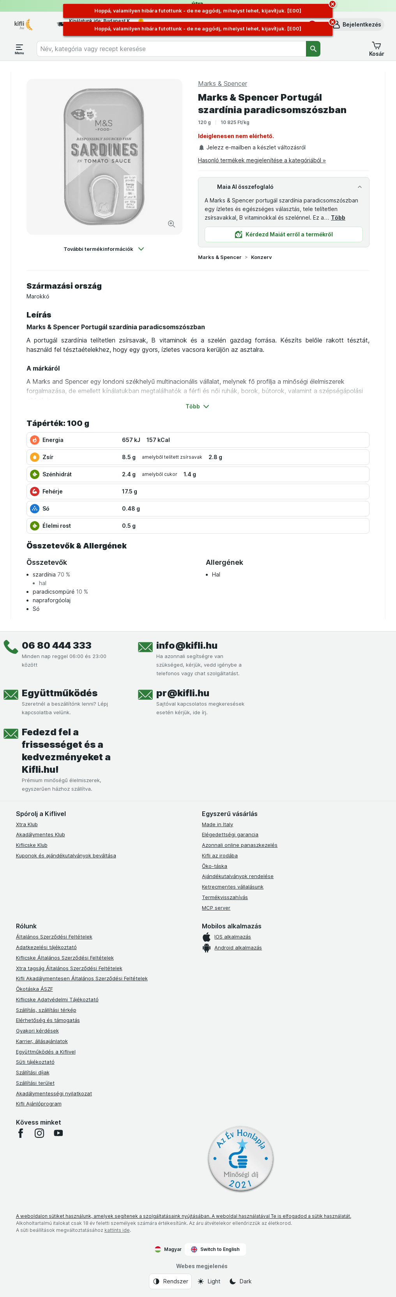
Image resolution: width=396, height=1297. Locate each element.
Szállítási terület (35, 1083)
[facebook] (20, 1133)
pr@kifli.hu (182, 693)
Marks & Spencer (220, 257)
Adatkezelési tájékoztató (46, 947)
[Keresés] (313, 49)
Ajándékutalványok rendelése (238, 876)
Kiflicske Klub (32, 845)
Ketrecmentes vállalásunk (232, 887)
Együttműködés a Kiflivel (46, 1052)
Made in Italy (217, 824)
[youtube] (58, 1133)
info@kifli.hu (186, 645)
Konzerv (261, 257)
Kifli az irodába (220, 855)
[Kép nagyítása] (171, 224)
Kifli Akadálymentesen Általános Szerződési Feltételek (82, 978)
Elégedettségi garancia (230, 834)
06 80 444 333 (57, 645)
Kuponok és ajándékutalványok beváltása (66, 855)
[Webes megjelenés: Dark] (240, 1281)
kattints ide (117, 1230)
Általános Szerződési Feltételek (54, 936)
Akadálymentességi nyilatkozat (54, 1093)
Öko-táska (214, 866)
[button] (356, 24)
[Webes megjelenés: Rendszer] (170, 1281)
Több (338, 217)
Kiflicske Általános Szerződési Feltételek (65, 958)
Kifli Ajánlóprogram (39, 1103)
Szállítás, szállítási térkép (46, 1010)
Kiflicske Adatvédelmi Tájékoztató (57, 999)
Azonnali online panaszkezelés (240, 845)
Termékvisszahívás (225, 897)
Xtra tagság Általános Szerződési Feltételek (69, 968)
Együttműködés (59, 693)
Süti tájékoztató (35, 1062)
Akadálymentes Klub (40, 834)
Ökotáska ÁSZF (34, 989)
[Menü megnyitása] (19, 49)
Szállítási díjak (33, 1072)
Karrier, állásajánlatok (42, 1041)
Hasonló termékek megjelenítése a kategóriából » (262, 160)
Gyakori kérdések (37, 1030)
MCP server (216, 908)
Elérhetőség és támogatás (48, 1020)
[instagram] (39, 1133)
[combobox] (171, 49)
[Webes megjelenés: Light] (208, 1281)
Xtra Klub (27, 824)
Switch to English (215, 1249)
